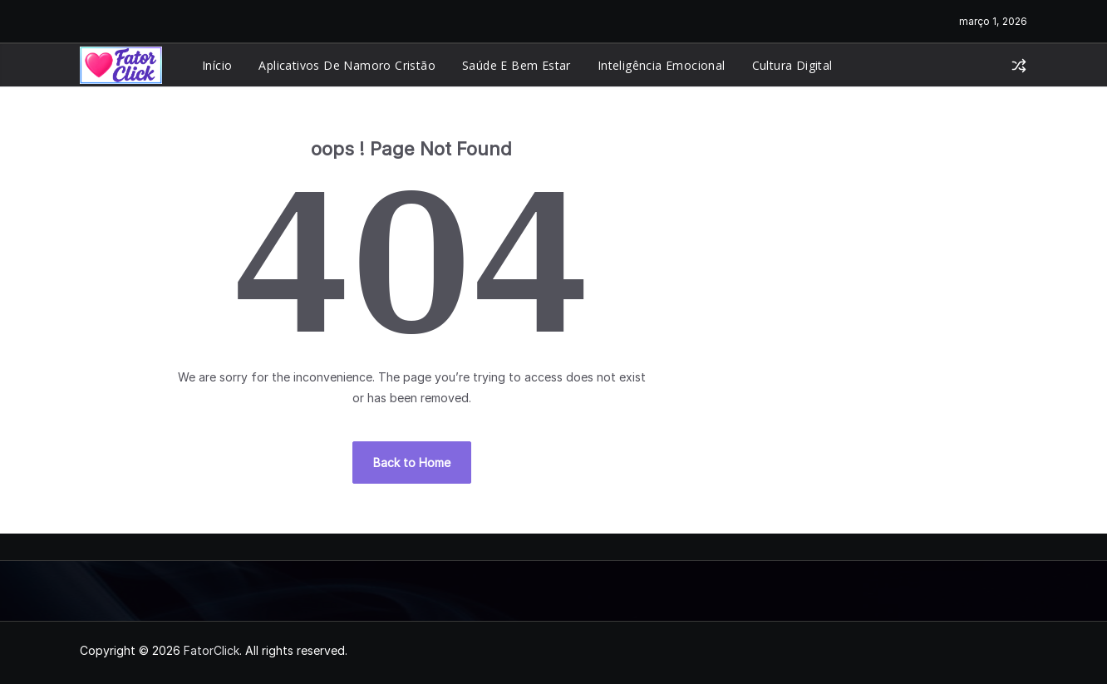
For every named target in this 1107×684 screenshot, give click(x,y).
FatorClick (211, 650)
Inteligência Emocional (662, 65)
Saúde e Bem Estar (516, 65)
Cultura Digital (792, 65)
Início (217, 65)
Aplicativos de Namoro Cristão (346, 65)
